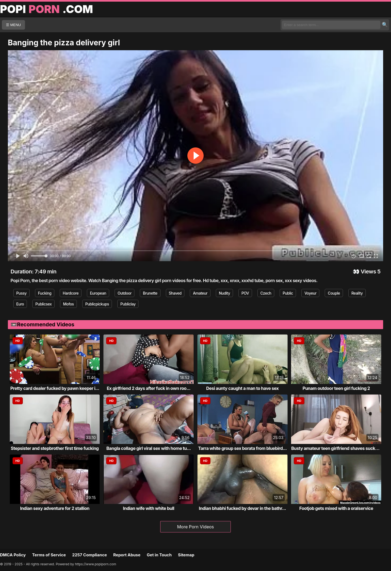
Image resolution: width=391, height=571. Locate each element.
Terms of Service (49, 554)
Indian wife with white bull (148, 508)
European (98, 293)
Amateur (200, 293)
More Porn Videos (195, 526)
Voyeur (310, 293)
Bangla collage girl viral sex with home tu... (148, 448)
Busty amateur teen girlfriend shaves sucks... (336, 448)
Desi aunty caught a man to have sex (242, 388)
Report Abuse (126, 554)
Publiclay (127, 304)
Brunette (150, 293)
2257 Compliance (89, 554)
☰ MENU (13, 25)
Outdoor (124, 293)
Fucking (44, 293)
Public (288, 293)
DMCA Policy (13, 554)
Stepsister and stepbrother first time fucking (55, 448)
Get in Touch (159, 554)
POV (245, 293)
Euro (20, 304)
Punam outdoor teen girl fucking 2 (336, 388)
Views (368, 271)
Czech (265, 293)
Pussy (21, 293)
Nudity (224, 293)
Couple (334, 293)
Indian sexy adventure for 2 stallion (54, 508)
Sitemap (186, 554)
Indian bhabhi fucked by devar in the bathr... (242, 508)
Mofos (68, 304)
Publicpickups (97, 304)
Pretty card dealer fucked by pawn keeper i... (54, 388)
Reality (357, 293)
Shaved (175, 293)
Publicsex (43, 304)
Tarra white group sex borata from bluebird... (242, 448)
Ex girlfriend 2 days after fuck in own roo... (148, 388)
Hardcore (70, 293)
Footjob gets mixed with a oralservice (336, 508)
